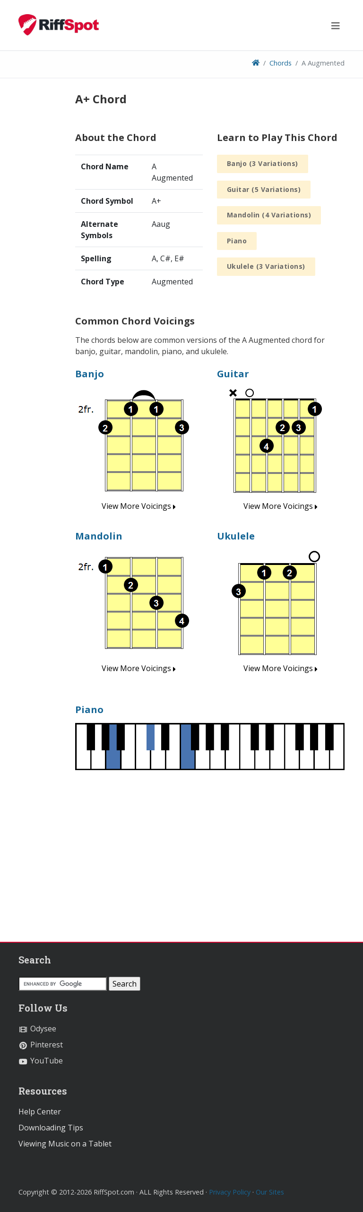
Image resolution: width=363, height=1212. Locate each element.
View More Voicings (139, 506)
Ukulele (236, 536)
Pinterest (40, 1044)
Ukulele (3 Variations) (266, 266)
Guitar (233, 373)
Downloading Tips (50, 1127)
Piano (237, 240)
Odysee (37, 1028)
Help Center (39, 1111)
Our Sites (270, 1191)
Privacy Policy (230, 1191)
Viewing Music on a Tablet (65, 1143)
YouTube (40, 1060)
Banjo (89, 373)
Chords (280, 62)
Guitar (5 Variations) (264, 189)
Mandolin (98, 536)
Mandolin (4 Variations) (269, 214)
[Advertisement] (210, 854)
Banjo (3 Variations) (262, 163)
